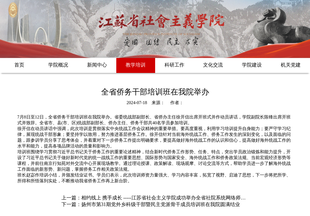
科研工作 (174, 65)
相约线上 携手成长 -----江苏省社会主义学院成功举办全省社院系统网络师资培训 (168, 198)
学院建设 (252, 65)
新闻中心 (97, 65)
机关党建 (291, 65)
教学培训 (135, 65)
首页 (19, 65)
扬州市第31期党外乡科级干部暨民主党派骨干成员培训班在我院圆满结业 (160, 204)
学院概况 (58, 65)
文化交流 (213, 65)
